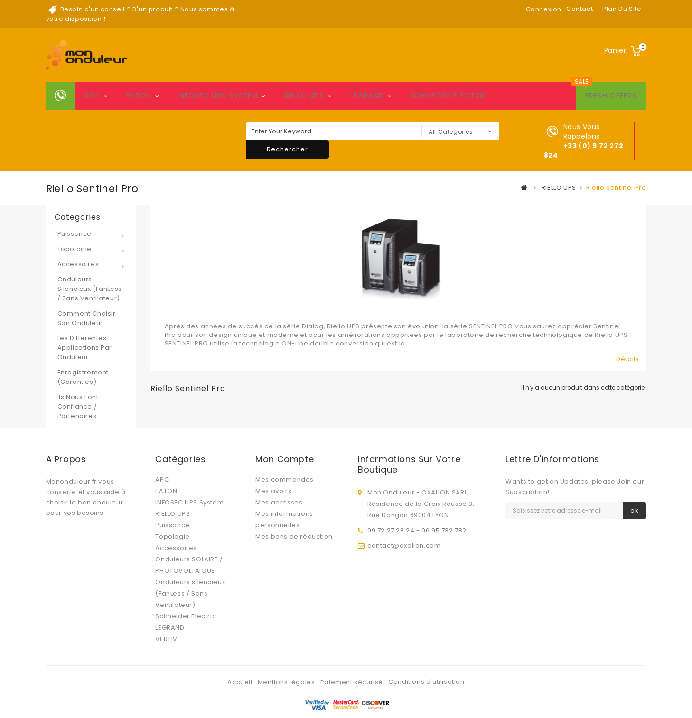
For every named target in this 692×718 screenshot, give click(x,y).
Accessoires (78, 264)
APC (92, 96)
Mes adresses (278, 502)
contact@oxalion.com (403, 543)
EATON (138, 96)
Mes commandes (284, 479)
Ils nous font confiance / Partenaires (78, 406)
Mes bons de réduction (294, 536)
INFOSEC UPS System (218, 96)
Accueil (240, 663)
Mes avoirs (273, 490)
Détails (627, 359)
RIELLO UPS (304, 96)
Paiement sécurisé (352, 663)
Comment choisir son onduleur (86, 318)
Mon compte (284, 459)
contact (579, 8)
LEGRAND (367, 96)
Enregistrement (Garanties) (83, 377)
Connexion (543, 9)
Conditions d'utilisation (426, 663)
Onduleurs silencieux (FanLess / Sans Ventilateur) (89, 289)
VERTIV (166, 638)
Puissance (74, 233)
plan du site (621, 8)
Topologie (74, 248)
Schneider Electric (449, 96)
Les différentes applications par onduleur (84, 348)
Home (60, 96)
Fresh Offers (611, 96)
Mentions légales (287, 663)
